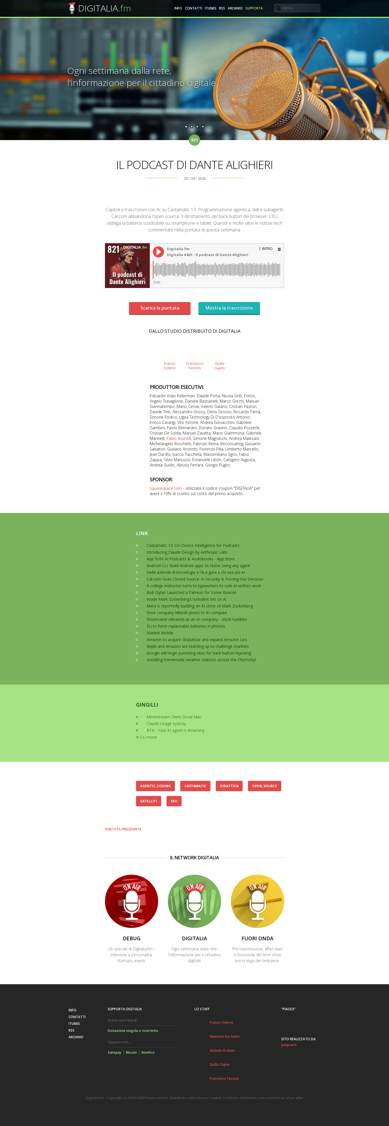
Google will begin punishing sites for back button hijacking (199, 653)
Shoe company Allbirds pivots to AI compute (187, 612)
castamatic (195, 786)
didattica (229, 786)
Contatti (193, 8)
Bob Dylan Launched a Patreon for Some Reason (191, 592)
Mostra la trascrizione (229, 308)
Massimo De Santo (225, 1036)
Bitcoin (131, 1052)
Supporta (254, 8)
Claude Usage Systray (166, 723)
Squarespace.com (166, 488)
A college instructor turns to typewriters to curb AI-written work (204, 585)
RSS (222, 8)
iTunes (210, 8)
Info (178, 8)
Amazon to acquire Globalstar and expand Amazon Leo (197, 639)
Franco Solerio (221, 1022)
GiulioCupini (219, 365)
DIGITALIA (104, 8)
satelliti (148, 801)
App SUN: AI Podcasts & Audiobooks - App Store (191, 558)
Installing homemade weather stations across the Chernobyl (201, 659)
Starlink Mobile (160, 632)
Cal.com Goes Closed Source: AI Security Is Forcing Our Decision (205, 579)
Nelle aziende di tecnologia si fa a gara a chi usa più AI (196, 572)
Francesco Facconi (224, 1078)
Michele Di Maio (222, 1050)
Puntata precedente (123, 829)
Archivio (235, 8)
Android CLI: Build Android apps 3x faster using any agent (198, 565)
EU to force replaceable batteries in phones (186, 626)
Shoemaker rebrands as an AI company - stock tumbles (197, 619)
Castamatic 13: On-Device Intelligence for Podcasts (193, 545)
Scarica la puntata (159, 308)
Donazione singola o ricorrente (133, 1030)
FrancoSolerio (170, 365)
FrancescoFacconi (194, 365)
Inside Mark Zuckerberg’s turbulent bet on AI (187, 599)
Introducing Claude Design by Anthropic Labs (187, 552)
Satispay (114, 1052)
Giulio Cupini (219, 1064)
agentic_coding (155, 786)
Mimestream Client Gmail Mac (174, 716)
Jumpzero (289, 1045)
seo (174, 801)
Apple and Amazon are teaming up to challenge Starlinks (198, 646)
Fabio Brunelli (179, 438)
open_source (264, 786)
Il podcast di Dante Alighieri (194, 164)
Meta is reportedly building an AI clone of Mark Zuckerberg (200, 606)
